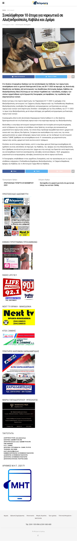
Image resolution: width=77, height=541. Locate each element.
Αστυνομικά (10, 10)
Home (4, 10)
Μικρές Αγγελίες (41, 515)
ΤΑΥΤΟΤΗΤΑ (38, 518)
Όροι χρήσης (52, 515)
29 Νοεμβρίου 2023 (8, 24)
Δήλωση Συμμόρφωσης (17, 515)
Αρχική (6, 515)
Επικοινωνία (30, 515)
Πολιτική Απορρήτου (65, 515)
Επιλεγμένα (27, 24)
